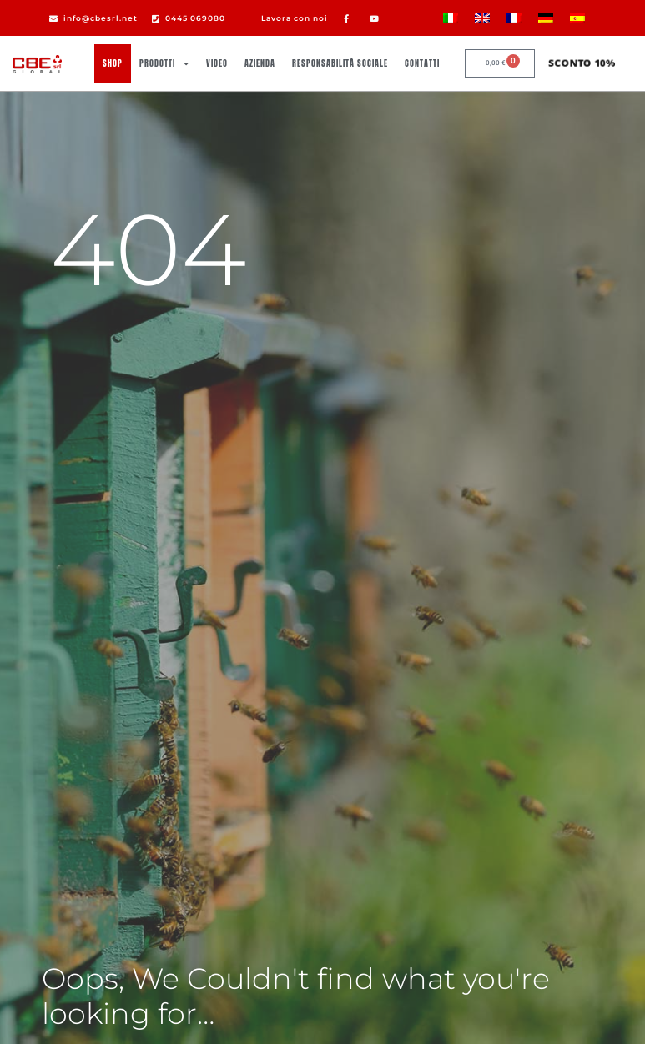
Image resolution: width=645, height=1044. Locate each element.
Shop (113, 63)
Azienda (259, 63)
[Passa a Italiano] (450, 18)
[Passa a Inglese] (482, 18)
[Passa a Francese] (514, 18)
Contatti (422, 63)
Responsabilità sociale (340, 63)
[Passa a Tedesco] (546, 18)
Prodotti (164, 63)
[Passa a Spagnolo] (577, 18)
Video (217, 63)
